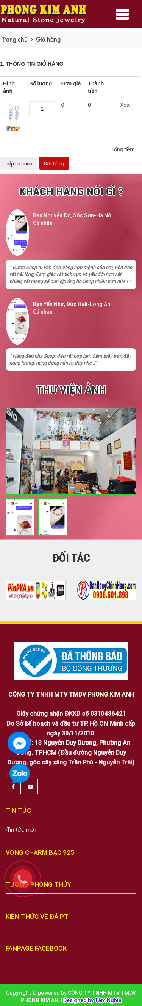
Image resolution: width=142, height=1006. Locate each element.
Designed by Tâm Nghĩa (92, 1000)
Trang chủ (15, 39)
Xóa (125, 105)
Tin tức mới (21, 829)
